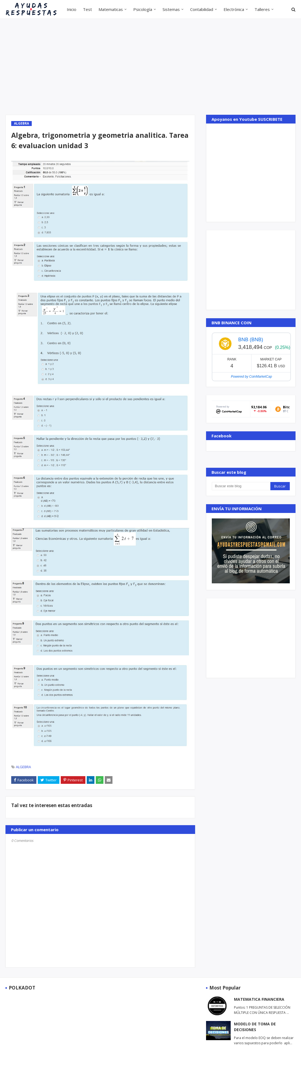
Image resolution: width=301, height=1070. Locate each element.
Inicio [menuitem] (71, 9)
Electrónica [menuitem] (234, 9)
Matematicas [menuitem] (111, 9)
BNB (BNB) (250, 339)
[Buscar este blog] (241, 486)
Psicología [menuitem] (142, 9)
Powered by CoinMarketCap (251, 376)
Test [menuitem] (87, 9)
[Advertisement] (142, 66)
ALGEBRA (23, 766)
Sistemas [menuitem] (171, 9)
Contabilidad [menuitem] (201, 9)
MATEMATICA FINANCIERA (259, 999)
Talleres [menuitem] (262, 9)
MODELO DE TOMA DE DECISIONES (255, 1026)
